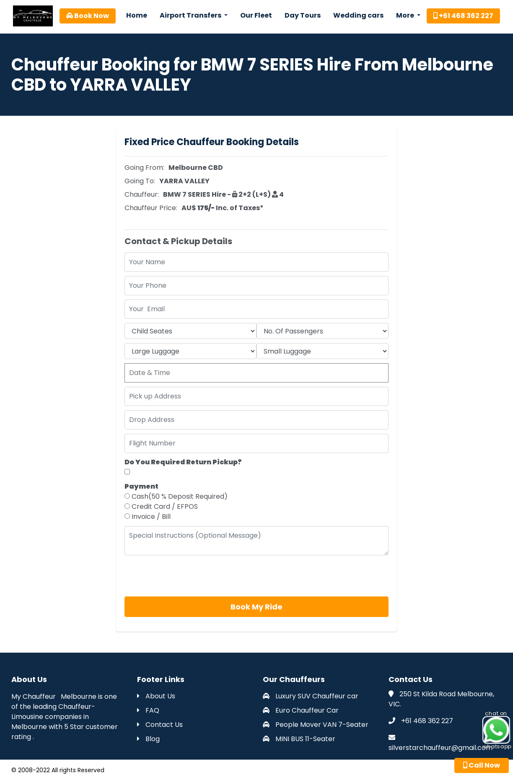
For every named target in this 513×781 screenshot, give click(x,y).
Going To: (139, 181)
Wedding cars (358, 15)
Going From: (144, 167)
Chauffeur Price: (150, 208)
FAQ (148, 710)
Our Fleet (256, 15)
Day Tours (303, 15)
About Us (156, 696)
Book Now (87, 16)
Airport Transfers (191, 15)
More (405, 15)
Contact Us (160, 724)
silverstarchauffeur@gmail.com (440, 747)
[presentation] (188, 576)
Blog (148, 739)
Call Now (481, 765)
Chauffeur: (141, 194)
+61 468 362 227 (463, 16)
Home (136, 15)
